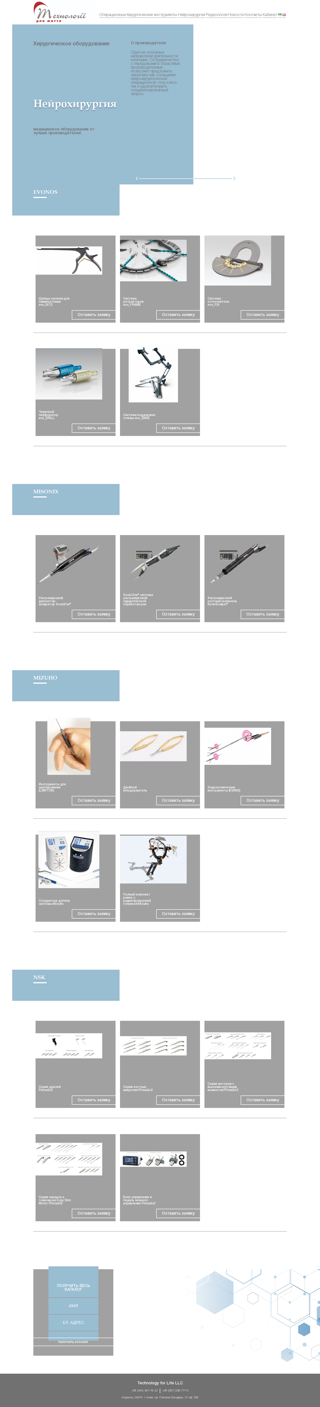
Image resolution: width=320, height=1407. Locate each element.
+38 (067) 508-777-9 (175, 1390)
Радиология (216, 15)
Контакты (253, 15)
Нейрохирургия (191, 15)
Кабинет (270, 15)
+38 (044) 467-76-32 (145, 1390)
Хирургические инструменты (152, 15)
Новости (236, 15)
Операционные (112, 15)
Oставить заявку (94, 315)
